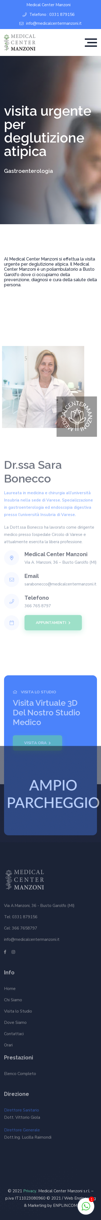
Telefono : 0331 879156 (49, 15)
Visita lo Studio (18, 1012)
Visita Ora (36, 743)
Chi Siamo (13, 1001)
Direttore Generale (27, 1135)
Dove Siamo (15, 1023)
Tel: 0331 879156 (20, 915)
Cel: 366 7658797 (20, 927)
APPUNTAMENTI (53, 621)
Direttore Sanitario (22, 1115)
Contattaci (14, 1034)
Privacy (29, 1191)
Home (10, 989)
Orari (8, 1046)
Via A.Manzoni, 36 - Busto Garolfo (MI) (39, 904)
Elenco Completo (20, 1072)
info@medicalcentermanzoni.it (50, 24)
